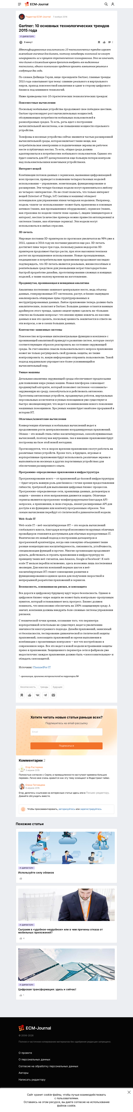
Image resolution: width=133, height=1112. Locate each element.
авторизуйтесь (67, 809)
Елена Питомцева (35, 784)
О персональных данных (34, 1059)
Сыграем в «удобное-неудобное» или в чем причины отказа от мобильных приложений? (60, 931)
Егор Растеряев (34, 767)
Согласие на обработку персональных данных (48, 1066)
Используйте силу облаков (36, 872)
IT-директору (27, 36)
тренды (44, 687)
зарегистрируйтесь (91, 809)
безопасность (28, 687)
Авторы (23, 1072)
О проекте (25, 1052)
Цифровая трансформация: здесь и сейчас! (47, 989)
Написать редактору (32, 1079)
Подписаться (66, 745)
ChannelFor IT (42, 667)
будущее (57, 687)
